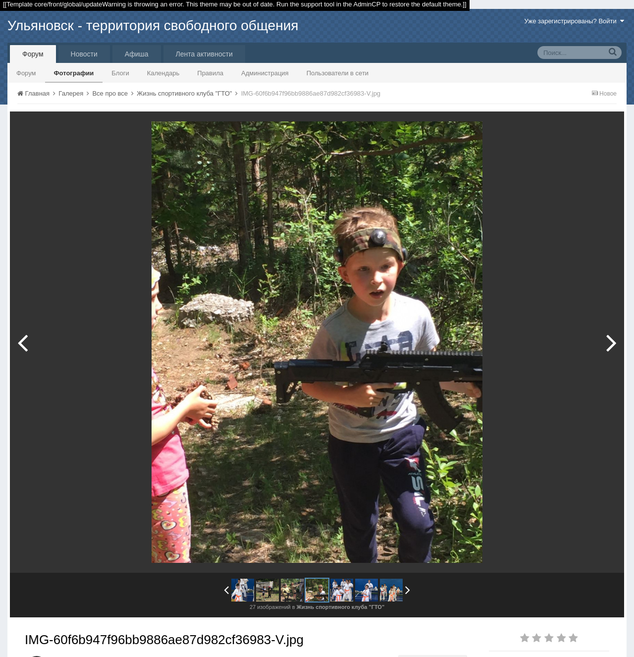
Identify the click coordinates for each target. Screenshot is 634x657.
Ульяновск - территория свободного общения (152, 25)
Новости (84, 54)
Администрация (265, 73)
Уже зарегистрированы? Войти (574, 21)
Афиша (137, 54)
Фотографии (74, 73)
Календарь (163, 73)
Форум (33, 54)
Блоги (120, 73)
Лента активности (204, 54)
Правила (210, 73)
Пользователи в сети (338, 73)
